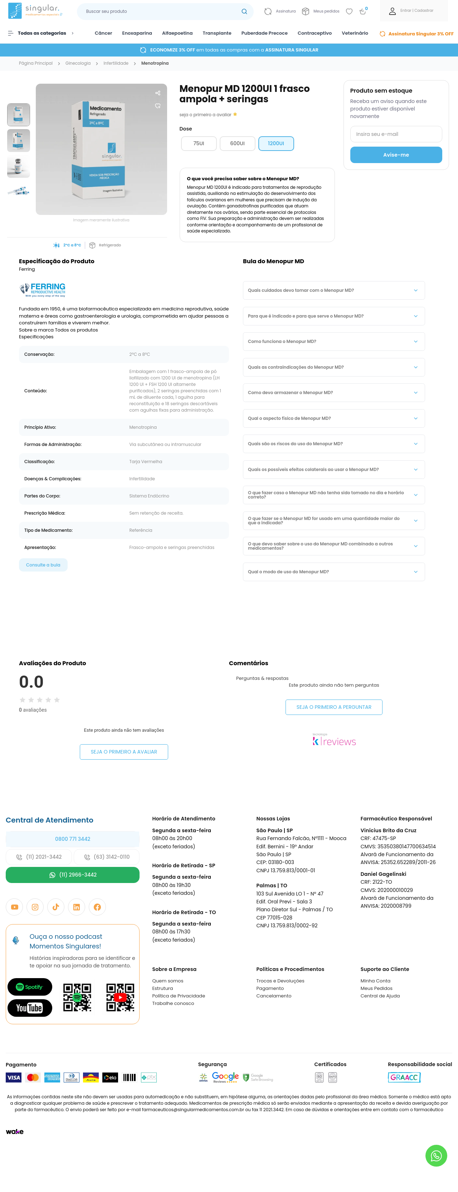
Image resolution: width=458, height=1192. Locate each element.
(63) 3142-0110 (107, 890)
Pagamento (270, 1020)
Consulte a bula (43, 565)
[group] (18, 114)
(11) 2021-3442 (39, 890)
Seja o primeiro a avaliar (124, 751)
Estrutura (162, 1020)
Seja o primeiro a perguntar (334, 765)
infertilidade (115, 64)
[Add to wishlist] (349, 11)
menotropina (155, 64)
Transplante (217, 33)
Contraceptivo (315, 33)
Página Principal (36, 64)
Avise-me (396, 154)
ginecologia (78, 64)
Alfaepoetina (177, 33)
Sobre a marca (36, 330)
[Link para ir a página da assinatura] (280, 11)
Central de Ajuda (380, 1028)
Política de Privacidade (178, 1028)
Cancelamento (274, 1028)
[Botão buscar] (244, 12)
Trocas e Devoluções (280, 1013)
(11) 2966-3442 (73, 908)
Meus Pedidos (377, 1020)
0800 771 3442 (72, 871)
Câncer (103, 33)
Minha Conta (376, 1013)
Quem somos (167, 1013)
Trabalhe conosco (173, 1035)
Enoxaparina (137, 33)
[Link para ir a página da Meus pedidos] (320, 11)
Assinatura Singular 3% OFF (416, 33)
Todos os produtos (76, 330)
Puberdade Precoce (265, 33)
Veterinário (355, 33)
